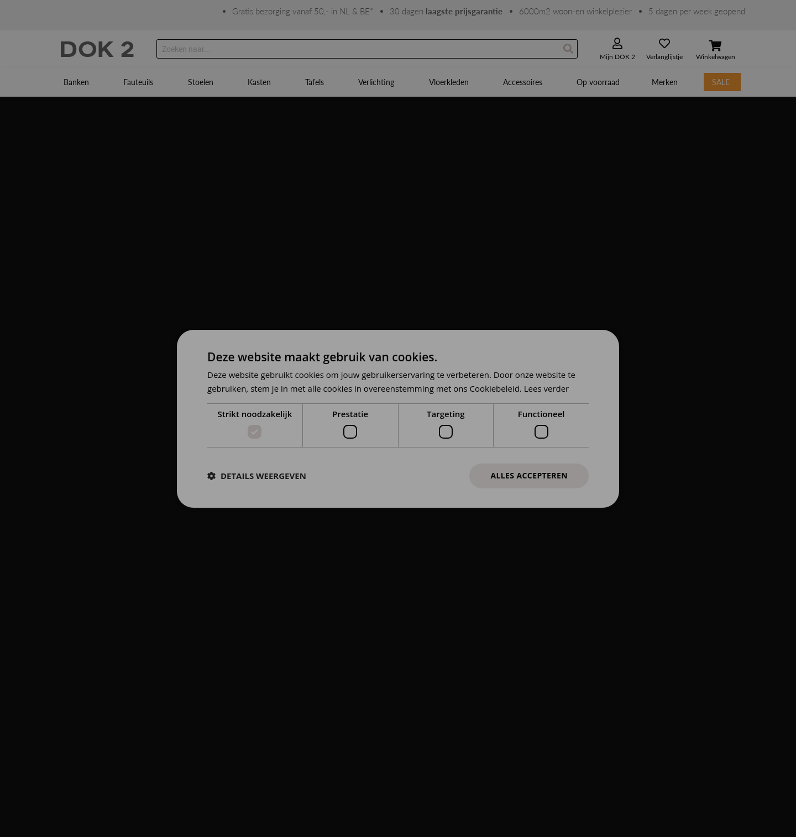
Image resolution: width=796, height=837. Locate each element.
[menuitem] (77, 82)
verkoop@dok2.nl (427, 189)
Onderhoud (417, 639)
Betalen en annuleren (434, 567)
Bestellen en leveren (431, 553)
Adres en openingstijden (270, 582)
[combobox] (367, 49)
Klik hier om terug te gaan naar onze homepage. (142, 173)
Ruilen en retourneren (435, 582)
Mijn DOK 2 (617, 56)
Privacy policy (468, 798)
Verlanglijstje (664, 56)
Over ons (244, 567)
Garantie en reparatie (433, 596)
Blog (236, 625)
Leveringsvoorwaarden (436, 625)
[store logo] (97, 49)
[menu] (398, 82)
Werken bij (247, 596)
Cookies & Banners (406, 798)
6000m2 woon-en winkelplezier (575, 11)
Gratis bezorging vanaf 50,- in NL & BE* (302, 11)
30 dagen (446, 11)
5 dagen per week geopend (696, 11)
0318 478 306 (85, 596)
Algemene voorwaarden (327, 798)
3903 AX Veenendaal (96, 582)
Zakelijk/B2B (250, 639)
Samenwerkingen (257, 610)
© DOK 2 (514, 798)
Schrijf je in (601, 594)
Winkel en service (427, 610)
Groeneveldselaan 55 (96, 567)
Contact (242, 553)
